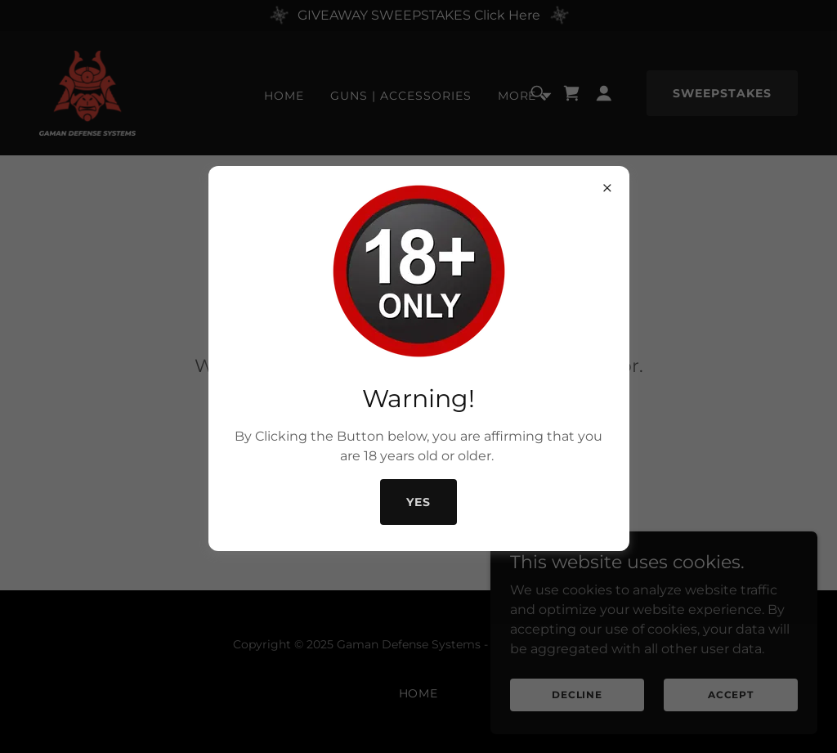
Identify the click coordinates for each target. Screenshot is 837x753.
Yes (418, 502)
